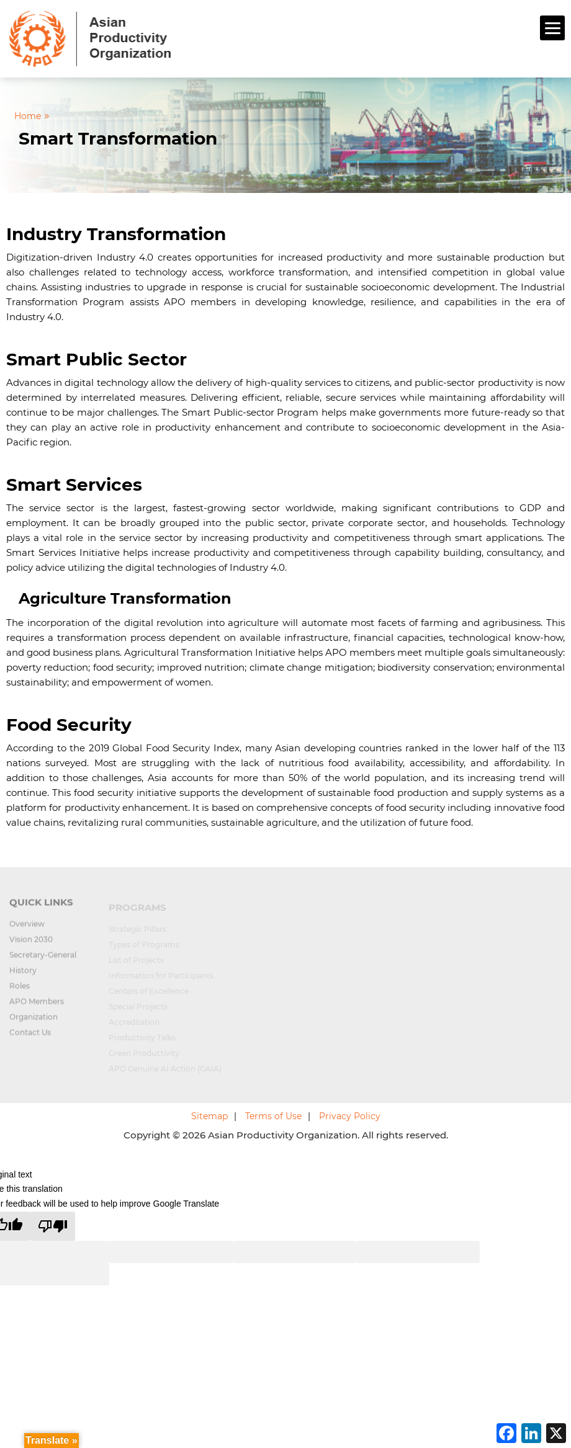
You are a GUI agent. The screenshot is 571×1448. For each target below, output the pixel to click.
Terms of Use (273, 1116)
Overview (27, 929)
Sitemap (209, 1116)
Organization (33, 1022)
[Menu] (552, 28)
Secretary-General (42, 960)
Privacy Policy (349, 1116)
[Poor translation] (52, 1226)
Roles (19, 991)
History (23, 975)
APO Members (36, 1006)
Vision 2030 (31, 944)
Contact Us (30, 1037)
